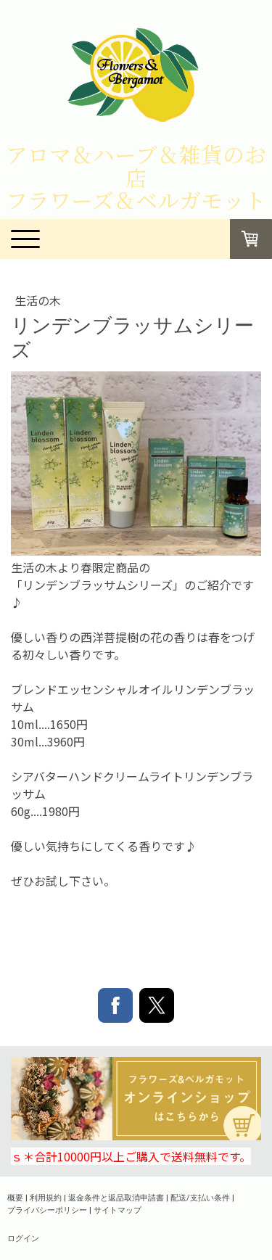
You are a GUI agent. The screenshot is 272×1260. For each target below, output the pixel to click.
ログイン (23, 1237)
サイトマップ (117, 1209)
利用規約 (46, 1197)
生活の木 (38, 300)
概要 (15, 1197)
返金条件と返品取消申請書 (116, 1197)
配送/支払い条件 (200, 1197)
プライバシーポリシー (47, 1209)
